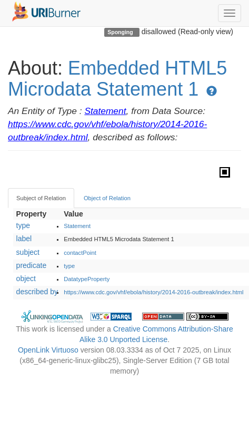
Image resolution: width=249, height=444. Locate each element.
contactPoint (80, 253)
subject (27, 252)
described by (37, 291)
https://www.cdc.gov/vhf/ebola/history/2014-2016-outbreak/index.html (153, 292)
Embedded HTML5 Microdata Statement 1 (117, 78)
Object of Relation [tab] (107, 198)
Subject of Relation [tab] (41, 198)
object (26, 278)
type (23, 225)
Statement (105, 111)
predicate (31, 265)
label (24, 238)
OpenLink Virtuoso (48, 350)
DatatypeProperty (86, 279)
